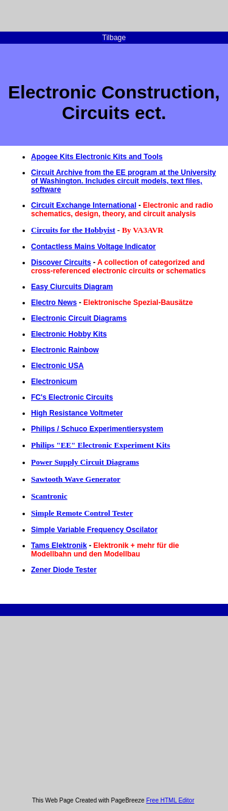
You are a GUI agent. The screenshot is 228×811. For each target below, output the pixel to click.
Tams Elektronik (59, 545)
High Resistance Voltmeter (77, 413)
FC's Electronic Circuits (72, 397)
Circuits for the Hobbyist (73, 229)
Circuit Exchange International (83, 205)
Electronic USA (57, 365)
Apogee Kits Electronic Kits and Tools (96, 156)
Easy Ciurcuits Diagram (72, 286)
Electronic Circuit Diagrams (78, 318)
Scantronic (49, 496)
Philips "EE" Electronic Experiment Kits (100, 445)
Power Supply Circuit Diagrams (85, 462)
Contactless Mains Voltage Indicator (93, 246)
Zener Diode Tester (64, 570)
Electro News (54, 302)
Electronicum (54, 381)
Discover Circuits (61, 262)
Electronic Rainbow (64, 350)
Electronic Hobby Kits (69, 334)
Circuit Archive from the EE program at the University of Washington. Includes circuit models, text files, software (123, 181)
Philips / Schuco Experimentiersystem (97, 429)
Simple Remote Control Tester (82, 513)
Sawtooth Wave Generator (75, 479)
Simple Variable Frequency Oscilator (94, 529)
